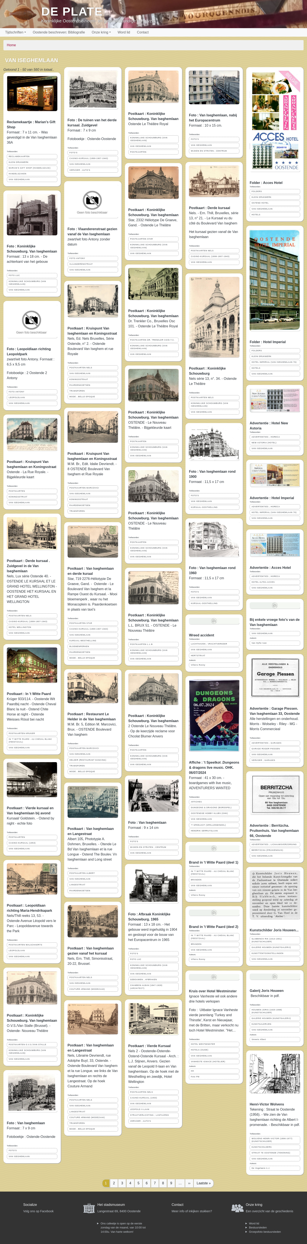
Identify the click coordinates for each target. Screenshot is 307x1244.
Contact (143, 32)
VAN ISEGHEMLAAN (19, 179)
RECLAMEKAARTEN (19, 156)
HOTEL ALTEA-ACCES (263, 582)
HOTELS (256, 215)
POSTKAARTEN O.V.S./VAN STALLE (27, 1044)
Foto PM (195, 1077)
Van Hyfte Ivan (259, 643)
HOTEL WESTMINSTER (203, 1044)
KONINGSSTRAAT (18, 497)
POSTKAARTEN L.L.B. (142, 644)
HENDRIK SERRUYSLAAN (204, 831)
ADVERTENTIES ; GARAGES (266, 743)
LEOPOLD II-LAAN (139, 1109)
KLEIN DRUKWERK (19, 162)
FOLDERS (257, 191)
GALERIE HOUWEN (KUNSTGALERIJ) (271, 947)
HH (192, 1071)
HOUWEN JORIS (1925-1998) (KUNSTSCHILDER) (267, 1011)
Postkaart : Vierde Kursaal (149, 1046)
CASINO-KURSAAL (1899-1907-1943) (28, 621)
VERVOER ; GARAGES (263, 760)
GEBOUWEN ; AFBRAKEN (143, 979)
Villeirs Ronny (198, 665)
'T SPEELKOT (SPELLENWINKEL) (208, 825)
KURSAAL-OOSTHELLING (204, 507)
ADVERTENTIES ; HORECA (266, 437)
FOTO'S (13, 1150)
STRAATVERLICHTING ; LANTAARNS (149, 1115)
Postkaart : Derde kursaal (209, 208)
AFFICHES (196, 802)
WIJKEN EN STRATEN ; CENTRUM (148, 847)
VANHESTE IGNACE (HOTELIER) (208, 1062)
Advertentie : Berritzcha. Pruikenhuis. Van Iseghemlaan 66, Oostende (274, 831)
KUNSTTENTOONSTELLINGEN (267, 953)
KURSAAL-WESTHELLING (83, 641)
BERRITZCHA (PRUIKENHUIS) (267, 850)
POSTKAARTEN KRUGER (22, 733)
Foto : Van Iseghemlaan (26, 1123)
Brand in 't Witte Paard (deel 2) (213, 927)
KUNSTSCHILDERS (262, 1147)
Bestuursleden (258, 1227)
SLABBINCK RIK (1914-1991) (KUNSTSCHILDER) (267, 940)
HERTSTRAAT (198, 656)
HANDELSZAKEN (17, 174)
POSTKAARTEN (17, 491)
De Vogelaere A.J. (261, 1168)
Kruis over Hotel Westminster (213, 991)
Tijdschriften (14, 32)
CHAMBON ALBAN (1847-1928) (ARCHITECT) (146, 986)
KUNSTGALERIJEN (261, 1024)
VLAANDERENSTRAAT (81, 264)
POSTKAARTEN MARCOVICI (84, 488)
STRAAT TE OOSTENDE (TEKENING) (271, 1153)
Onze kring (100, 32)
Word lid (124, 32)
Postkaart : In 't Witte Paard (29, 694)
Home (11, 45)
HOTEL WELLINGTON (20, 627)
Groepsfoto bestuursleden (265, 1231)
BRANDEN (196, 880)
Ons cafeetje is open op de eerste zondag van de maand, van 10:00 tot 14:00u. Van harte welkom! (123, 1227)
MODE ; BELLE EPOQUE (82, 397)
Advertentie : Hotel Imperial (272, 498)
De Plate (72, 11)
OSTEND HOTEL (260, 203)
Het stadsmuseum (111, 1204)
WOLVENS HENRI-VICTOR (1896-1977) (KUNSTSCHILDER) (272, 1139)
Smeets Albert (259, 1039)
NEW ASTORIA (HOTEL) (264, 443)
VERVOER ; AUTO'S (80, 170)
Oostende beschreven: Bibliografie (59, 32)
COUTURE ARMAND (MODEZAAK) (87, 989)
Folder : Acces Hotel (266, 183)
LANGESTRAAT (77, 885)
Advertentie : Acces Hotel (270, 567)
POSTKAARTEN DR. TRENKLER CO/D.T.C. (152, 340)
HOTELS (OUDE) (199, 1050)
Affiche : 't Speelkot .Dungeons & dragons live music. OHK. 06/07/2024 (214, 767)
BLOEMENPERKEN (79, 646)
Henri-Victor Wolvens (267, 1104)
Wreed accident (201, 635)
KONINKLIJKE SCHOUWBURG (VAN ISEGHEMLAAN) (27, 282)
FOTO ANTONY (17, 392)
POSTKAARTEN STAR (81, 623)
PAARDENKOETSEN (80, 385)
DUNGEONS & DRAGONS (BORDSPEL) (211, 807)
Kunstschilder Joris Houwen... (274, 930)
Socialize (30, 1204)
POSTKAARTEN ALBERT (82, 873)
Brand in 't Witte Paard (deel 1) (213, 862)
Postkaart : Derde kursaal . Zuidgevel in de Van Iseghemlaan (28, 566)
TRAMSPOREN (77, 391)
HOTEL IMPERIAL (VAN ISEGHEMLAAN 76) (274, 362)
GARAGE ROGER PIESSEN (266, 749)
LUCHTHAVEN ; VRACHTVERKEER (209, 644)
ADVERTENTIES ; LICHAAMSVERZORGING (274, 844)
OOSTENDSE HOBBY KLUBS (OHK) (209, 813)
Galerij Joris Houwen (267, 991)
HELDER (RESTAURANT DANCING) (88, 760)
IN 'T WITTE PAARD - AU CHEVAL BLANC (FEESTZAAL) (30, 740)
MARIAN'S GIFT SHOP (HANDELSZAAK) (30, 168)
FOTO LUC (14, 275)
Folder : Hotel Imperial (268, 342)
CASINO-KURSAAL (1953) (22, 843)
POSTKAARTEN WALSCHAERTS (25, 945)
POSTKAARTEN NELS (20, 616)
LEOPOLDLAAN (17, 397)
